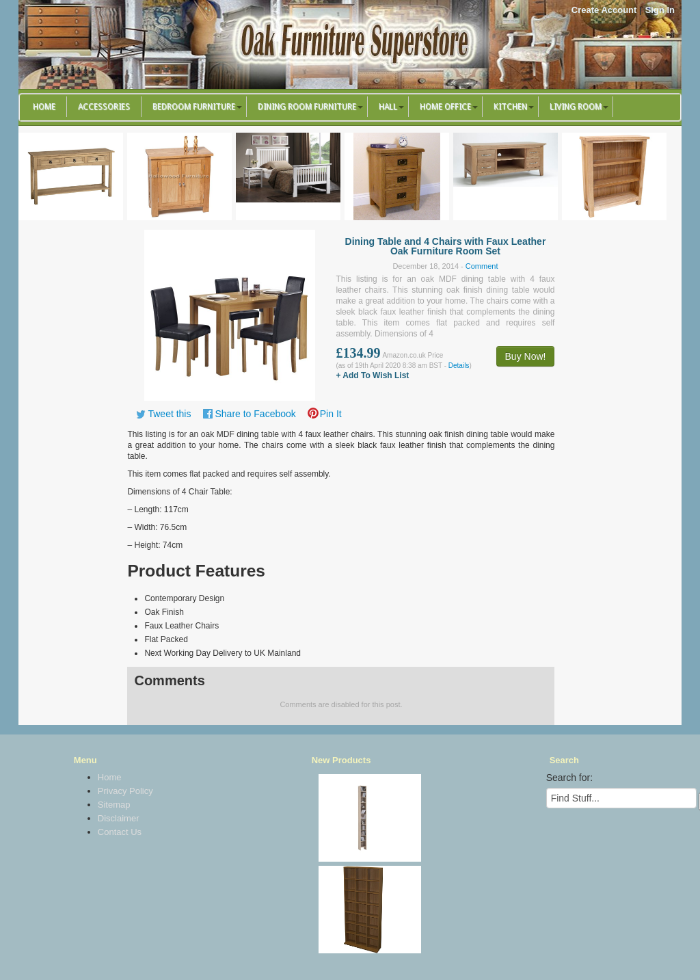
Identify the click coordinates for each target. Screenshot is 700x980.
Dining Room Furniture (307, 106)
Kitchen (510, 106)
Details (459, 365)
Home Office (445, 106)
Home (44, 106)
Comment (482, 266)
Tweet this (169, 413)
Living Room (576, 106)
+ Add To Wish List (372, 375)
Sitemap (114, 804)
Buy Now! (525, 356)
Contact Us (120, 832)
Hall (388, 106)
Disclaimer (118, 818)
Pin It (331, 413)
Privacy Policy (125, 791)
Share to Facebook (255, 413)
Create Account (604, 10)
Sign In (660, 10)
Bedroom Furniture (193, 106)
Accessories (104, 106)
